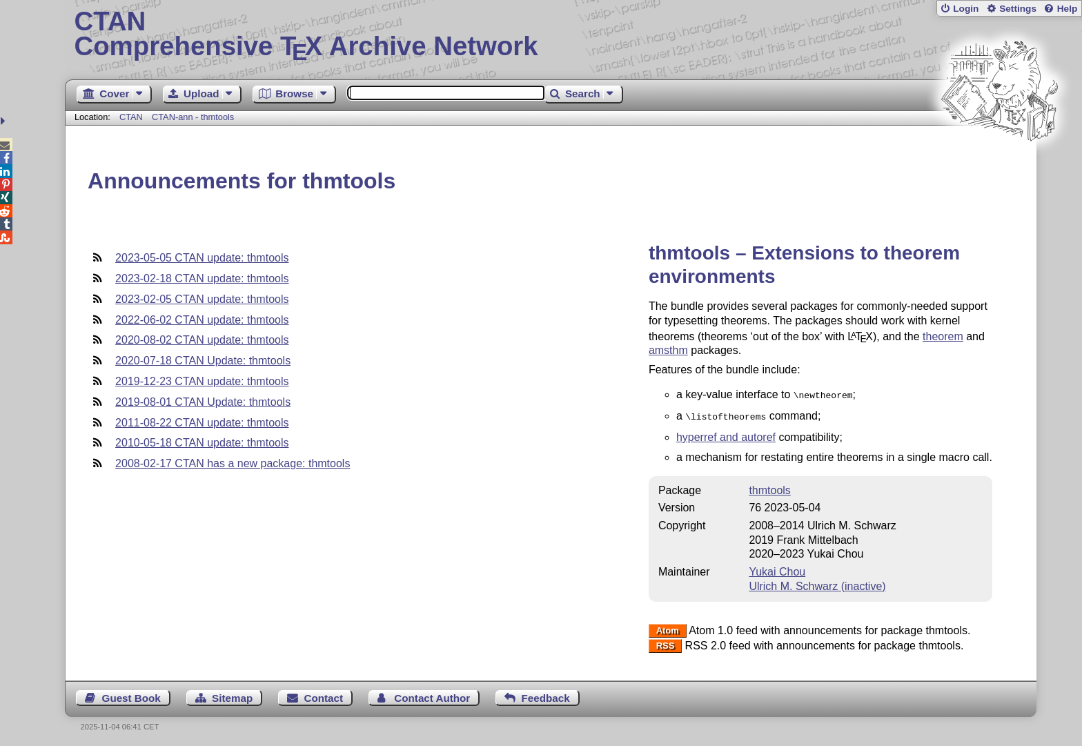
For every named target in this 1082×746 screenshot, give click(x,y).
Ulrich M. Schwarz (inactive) (817, 583)
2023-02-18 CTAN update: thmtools (201, 278)
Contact (324, 695)
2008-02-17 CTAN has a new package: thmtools (232, 463)
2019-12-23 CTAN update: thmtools (201, 381)
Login (965, 8)
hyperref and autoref (726, 434)
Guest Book (131, 695)
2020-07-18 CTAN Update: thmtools (203, 360)
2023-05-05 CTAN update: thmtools (201, 258)
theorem (943, 336)
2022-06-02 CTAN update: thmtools (201, 320)
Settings (1017, 8)
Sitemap (232, 695)
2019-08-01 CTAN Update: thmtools (203, 402)
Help (1067, 8)
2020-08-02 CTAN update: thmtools (201, 340)
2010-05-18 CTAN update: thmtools (201, 443)
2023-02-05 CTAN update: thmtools (201, 299)
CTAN (131, 117)
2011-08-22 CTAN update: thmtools (201, 423)
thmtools (769, 487)
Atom (667, 628)
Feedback (546, 695)
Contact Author (432, 695)
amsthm (668, 350)
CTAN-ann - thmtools (193, 117)
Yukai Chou (777, 569)
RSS (665, 643)
